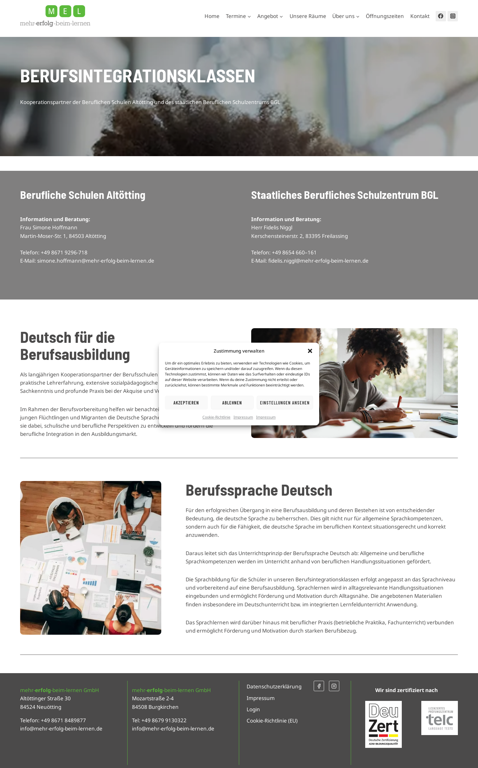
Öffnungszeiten (385, 16)
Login (253, 709)
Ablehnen (232, 402)
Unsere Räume (308, 16)
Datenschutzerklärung (274, 686)
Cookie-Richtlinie (216, 417)
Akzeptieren (186, 402)
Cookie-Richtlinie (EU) (272, 720)
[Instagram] (453, 16)
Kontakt (420, 16)
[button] (310, 351)
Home (212, 16)
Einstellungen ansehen (285, 402)
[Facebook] (441, 16)
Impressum (243, 417)
